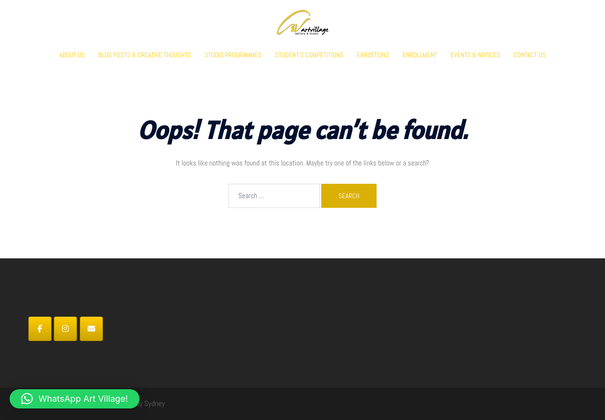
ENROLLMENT (420, 55)
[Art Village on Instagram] (65, 329)
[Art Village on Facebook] (39, 329)
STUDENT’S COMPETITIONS (309, 55)
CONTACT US (529, 55)
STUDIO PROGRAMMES (233, 55)
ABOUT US (72, 55)
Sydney (154, 403)
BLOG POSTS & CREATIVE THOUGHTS (144, 55)
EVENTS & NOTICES (475, 55)
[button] (74, 398)
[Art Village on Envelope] (91, 329)
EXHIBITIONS (373, 55)
